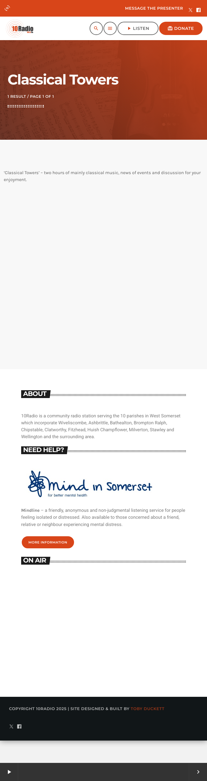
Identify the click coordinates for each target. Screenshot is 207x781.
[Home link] (19, 28)
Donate (180, 28)
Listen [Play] (137, 28)
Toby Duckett (148, 731)
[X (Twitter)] (190, 11)
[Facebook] (198, 11)
